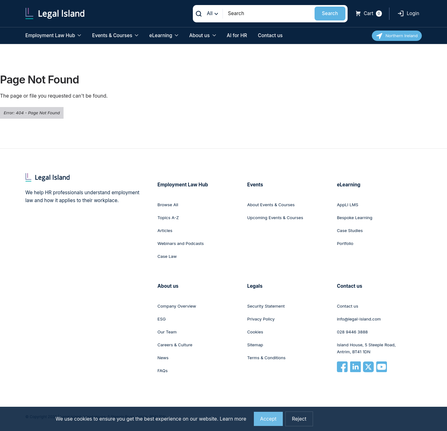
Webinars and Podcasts (181, 243)
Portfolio (345, 243)
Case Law (167, 256)
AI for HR (237, 35)
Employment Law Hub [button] (53, 35)
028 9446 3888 (352, 331)
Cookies (255, 331)
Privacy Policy (261, 318)
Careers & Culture (175, 344)
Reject (299, 419)
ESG (162, 318)
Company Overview (177, 306)
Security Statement (266, 306)
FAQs (163, 370)
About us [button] (202, 35)
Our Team (167, 331)
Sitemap (255, 344)
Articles (165, 230)
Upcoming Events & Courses (275, 217)
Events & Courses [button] (115, 35)
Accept (268, 419)
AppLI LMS (347, 204)
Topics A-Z (168, 217)
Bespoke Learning (354, 217)
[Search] (269, 13)
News (163, 357)
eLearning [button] (164, 35)
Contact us (270, 35)
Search (330, 13)
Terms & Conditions (266, 357)
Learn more (233, 419)
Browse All (168, 204)
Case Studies (350, 230)
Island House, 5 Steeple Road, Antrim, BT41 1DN (366, 348)
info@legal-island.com (359, 318)
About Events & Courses (271, 204)
